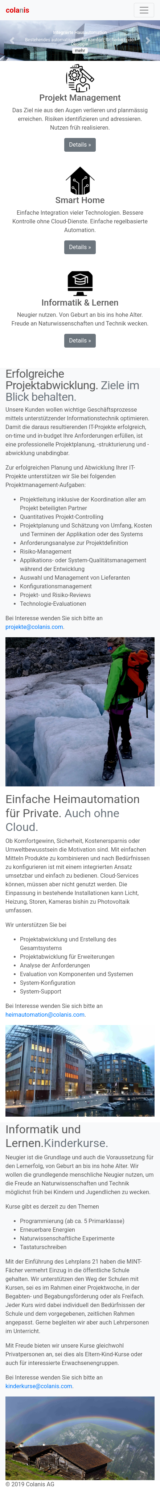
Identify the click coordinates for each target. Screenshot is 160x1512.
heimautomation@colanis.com (45, 1014)
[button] (12, 40)
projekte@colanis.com (34, 626)
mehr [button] (80, 50)
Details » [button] (80, 144)
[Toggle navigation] (144, 10)
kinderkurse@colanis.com (38, 1386)
